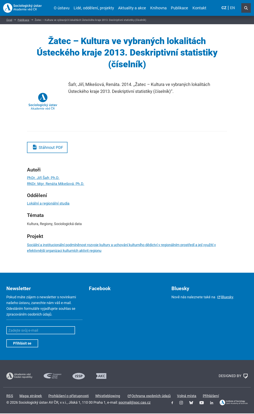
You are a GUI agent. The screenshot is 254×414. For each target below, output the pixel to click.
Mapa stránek (30, 396)
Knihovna (158, 8)
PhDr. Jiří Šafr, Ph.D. (43, 178)
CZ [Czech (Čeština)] (223, 8)
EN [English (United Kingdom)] (232, 8)
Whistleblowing (107, 396)
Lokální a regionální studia (48, 204)
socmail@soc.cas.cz (134, 403)
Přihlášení (211, 396)
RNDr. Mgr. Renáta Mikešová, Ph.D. (55, 184)
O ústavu (61, 8)
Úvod (9, 20)
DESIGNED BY (233, 376)
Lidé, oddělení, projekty (94, 8)
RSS (9, 396)
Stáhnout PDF (51, 148)
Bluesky (227, 298)
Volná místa (186, 396)
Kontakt (199, 8)
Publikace (179, 8)
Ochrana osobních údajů (151, 396)
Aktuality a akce (132, 8)
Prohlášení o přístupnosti (68, 396)
